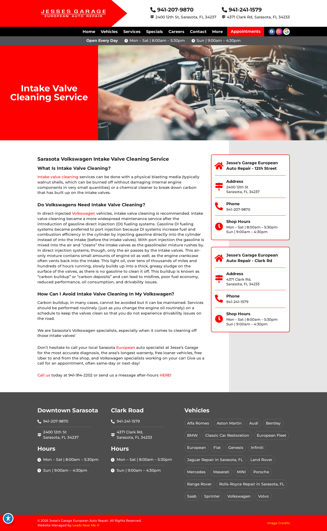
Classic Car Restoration (227, 435)
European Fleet (271, 435)
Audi (253, 423)
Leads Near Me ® (85, 525)
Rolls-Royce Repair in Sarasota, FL (251, 484)
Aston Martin (229, 423)
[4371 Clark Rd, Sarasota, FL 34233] (223, 17)
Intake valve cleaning (57, 177)
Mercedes (196, 472)
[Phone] (219, 206)
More (217, 31)
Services (132, 31)
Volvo (263, 496)
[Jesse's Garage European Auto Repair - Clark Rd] (219, 258)
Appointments (246, 31)
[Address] (219, 187)
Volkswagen (83, 213)
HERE (165, 375)
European (125, 347)
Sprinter (212, 496)
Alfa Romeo (198, 423)
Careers (176, 31)
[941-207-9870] (153, 9)
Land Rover (261, 460)
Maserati (221, 472)
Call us (43, 375)
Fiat (217, 447)
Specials (154, 31)
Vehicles (109, 31)
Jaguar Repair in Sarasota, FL (215, 460)
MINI (241, 472)
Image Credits (278, 523)
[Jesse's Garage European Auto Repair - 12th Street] (219, 166)
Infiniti (257, 447)
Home (89, 31)
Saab (192, 496)
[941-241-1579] (224, 9)
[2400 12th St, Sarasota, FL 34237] (152, 17)
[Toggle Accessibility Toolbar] (8, 518)
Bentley (273, 423)
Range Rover (199, 484)
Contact (198, 31)
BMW (192, 435)
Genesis (235, 447)
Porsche (261, 472)
